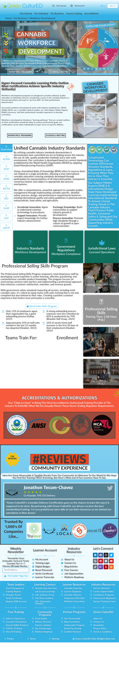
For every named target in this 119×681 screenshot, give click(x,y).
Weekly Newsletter (16, 550)
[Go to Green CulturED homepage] (22, 5)
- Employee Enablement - (100, 26)
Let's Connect (103, 548)
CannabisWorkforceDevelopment (95, 87)
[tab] (6, 148)
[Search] (92, 6)
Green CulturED (103, 611)
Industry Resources (74, 550)
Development (41, 52)
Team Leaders (15, 584)
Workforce (37, 43)
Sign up (112, 6)
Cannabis (32, 35)
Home (8, 18)
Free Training (16, 611)
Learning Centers (45, 584)
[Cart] (96, 6)
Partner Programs (74, 611)
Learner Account (45, 550)
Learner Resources (74, 584)
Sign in (102, 6)
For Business (20, 18)
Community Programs (45, 613)
